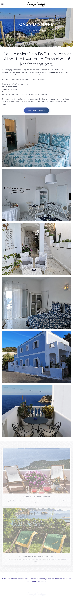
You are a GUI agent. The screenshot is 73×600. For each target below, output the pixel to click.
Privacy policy (59, 581)
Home (4, 581)
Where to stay (23, 581)
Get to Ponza (12, 581)
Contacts (50, 581)
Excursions (32, 581)
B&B (10, 79)
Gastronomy (41, 581)
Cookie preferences (39, 583)
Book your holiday (36, 110)
